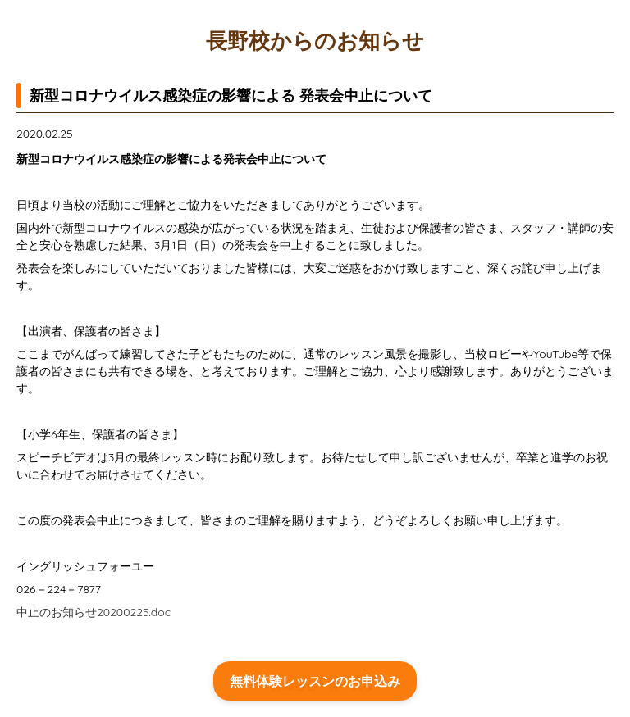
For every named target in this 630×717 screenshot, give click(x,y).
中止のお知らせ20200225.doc (93, 612)
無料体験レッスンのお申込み (315, 681)
